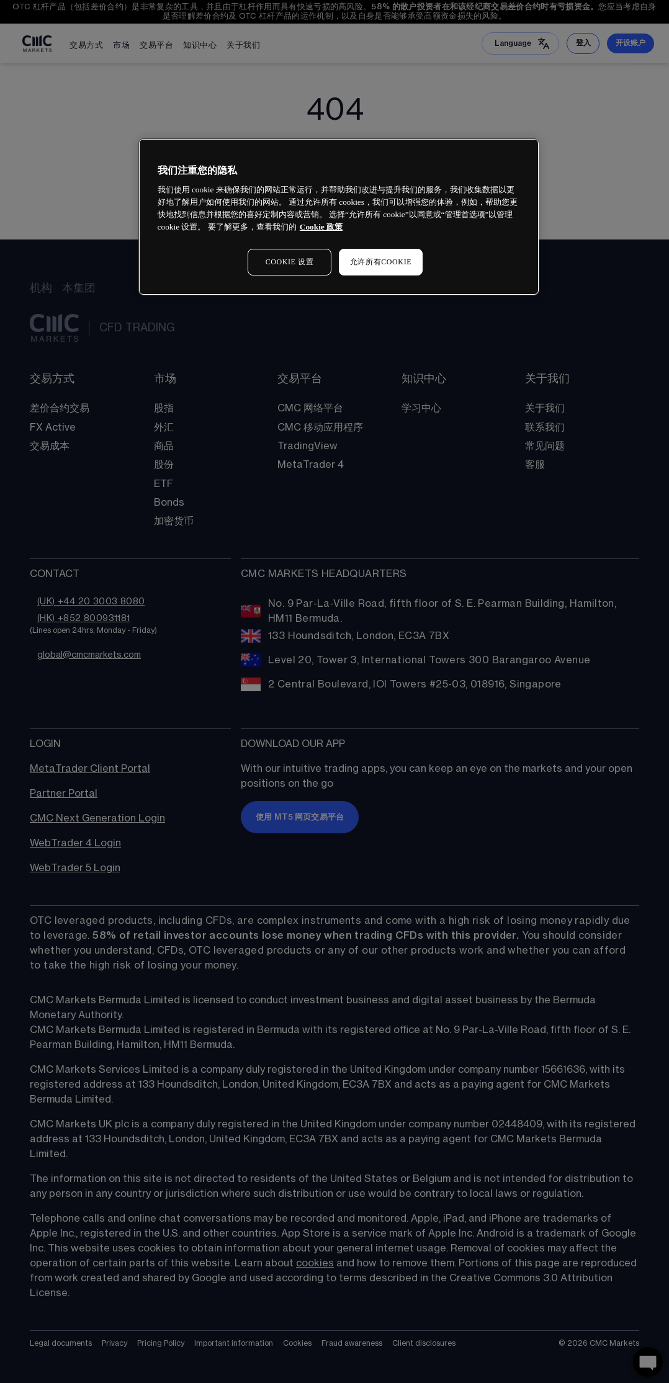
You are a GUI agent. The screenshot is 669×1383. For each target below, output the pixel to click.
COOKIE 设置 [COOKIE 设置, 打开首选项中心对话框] (290, 261)
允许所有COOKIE (380, 261)
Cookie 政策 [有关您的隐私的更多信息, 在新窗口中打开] (321, 226)
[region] (339, 216)
